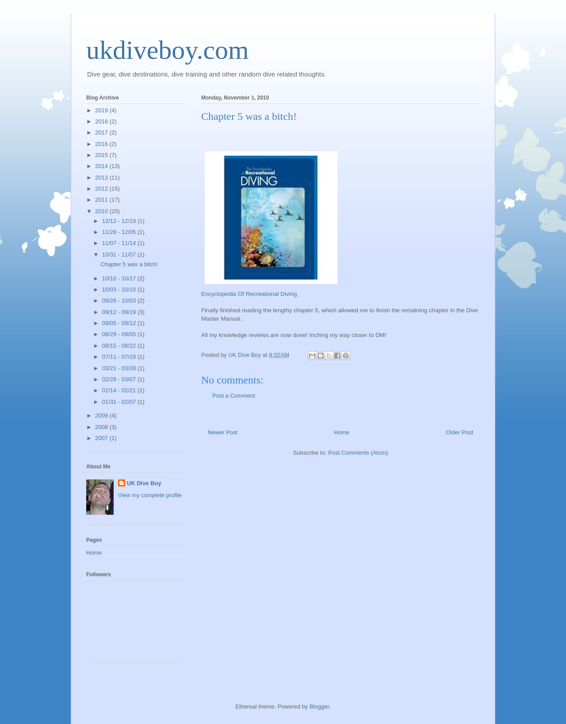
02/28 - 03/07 (120, 379)
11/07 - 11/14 (120, 243)
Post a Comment (233, 395)
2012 (102, 188)
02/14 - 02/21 (120, 390)
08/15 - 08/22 (120, 345)
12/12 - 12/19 (120, 221)
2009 (102, 415)
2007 (102, 438)
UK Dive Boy (144, 483)
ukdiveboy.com (167, 50)
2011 (102, 199)
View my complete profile (150, 495)
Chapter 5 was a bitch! (128, 264)
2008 (102, 427)
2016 (102, 144)
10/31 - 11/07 (120, 254)
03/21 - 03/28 (120, 368)
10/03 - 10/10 (120, 289)
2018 (102, 121)
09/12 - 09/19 (120, 312)
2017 (102, 132)
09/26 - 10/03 (120, 300)
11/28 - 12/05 (120, 232)
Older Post (459, 432)
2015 (102, 155)
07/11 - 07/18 (120, 356)
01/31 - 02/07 (120, 401)
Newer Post (222, 432)
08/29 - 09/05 (120, 334)
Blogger (319, 706)
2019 (102, 110)
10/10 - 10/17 (120, 278)
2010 (102, 211)
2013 (102, 177)
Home (342, 432)
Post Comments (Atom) (358, 452)
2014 (102, 166)
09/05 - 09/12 (120, 323)
